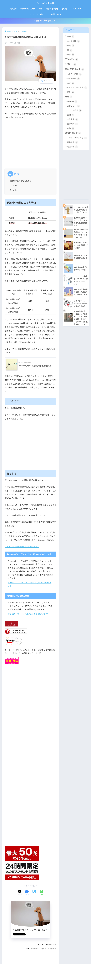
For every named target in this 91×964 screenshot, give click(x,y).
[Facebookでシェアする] (27, 893)
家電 (70, 115)
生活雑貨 (72, 124)
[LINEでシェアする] (41, 893)
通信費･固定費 (52, 9)
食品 (70, 128)
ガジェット (73, 106)
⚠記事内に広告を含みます (45, 21)
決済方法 (13, 9)
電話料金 (72, 147)
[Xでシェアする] (20, 893)
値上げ (45, 948)
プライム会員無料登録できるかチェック (22, 547)
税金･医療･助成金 (27, 9)
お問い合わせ (56, 14)
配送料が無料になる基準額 (20, 181)
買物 (40, 9)
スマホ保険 (73, 41)
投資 (70, 45)
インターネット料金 (77, 138)
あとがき (13, 190)
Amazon (52, 944)
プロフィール (75, 9)
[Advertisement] (30, 143)
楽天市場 (72, 119)
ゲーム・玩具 (74, 110)
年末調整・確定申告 (77, 87)
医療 (70, 83)
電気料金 (72, 142)
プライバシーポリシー (38, 14)
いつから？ (14, 185)
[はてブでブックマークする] (34, 893)
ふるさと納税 (74, 74)
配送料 (53, 948)
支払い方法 (71, 59)
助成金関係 (73, 79)
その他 (64, 9)
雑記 (70, 54)
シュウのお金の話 (45, 3)
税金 (70, 92)
